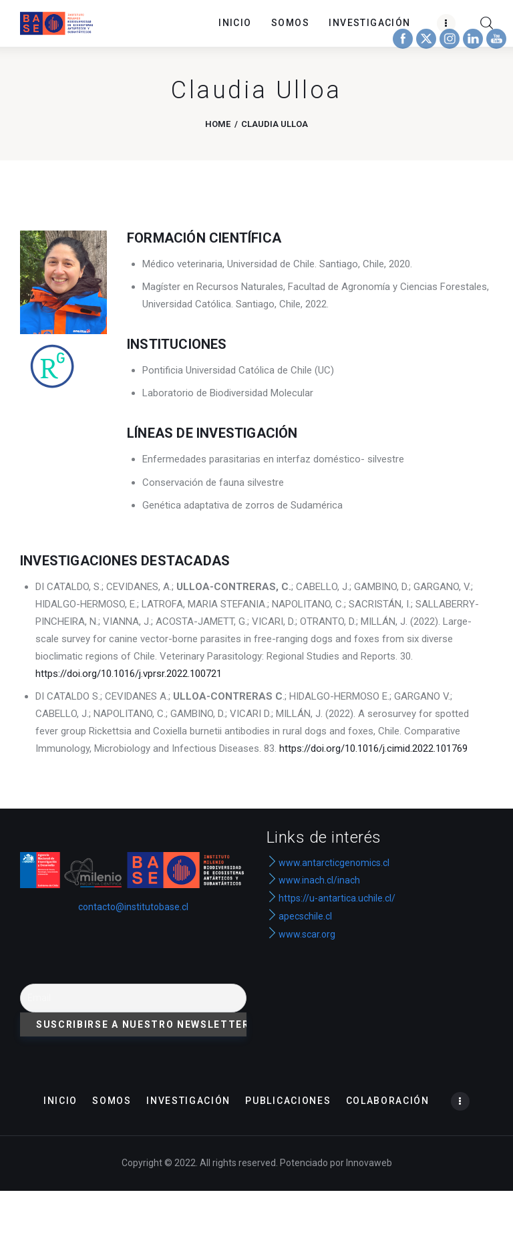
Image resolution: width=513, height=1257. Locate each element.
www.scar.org (301, 934)
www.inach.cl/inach (319, 880)
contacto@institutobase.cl (133, 906)
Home (217, 124)
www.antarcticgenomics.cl (334, 862)
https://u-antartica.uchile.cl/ (331, 898)
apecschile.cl (299, 916)
